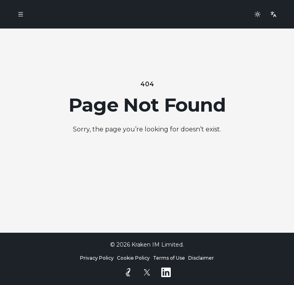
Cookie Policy (133, 258)
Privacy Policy (97, 258)
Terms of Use (169, 258)
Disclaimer (201, 258)
